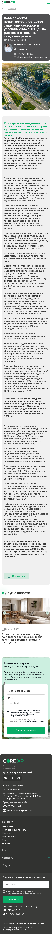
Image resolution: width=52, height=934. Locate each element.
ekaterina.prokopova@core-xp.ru (32, 57)
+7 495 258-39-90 (13, 785)
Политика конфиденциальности (18, 927)
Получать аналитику (26, 730)
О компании (7, 826)
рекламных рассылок (36, 721)
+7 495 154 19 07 (12, 806)
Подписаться (12, 899)
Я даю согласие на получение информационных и (26, 720)
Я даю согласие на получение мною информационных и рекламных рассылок (22, 892)
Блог (4, 840)
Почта (10, 698)
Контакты (6, 843)
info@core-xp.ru (14, 790)
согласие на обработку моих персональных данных (25, 711)
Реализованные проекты (14, 830)
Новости (6, 833)
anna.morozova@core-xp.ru (20, 810)
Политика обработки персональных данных (24, 923)
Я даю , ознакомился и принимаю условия (24, 713)
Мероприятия (9, 837)
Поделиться (16, 576)
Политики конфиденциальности (22, 715)
